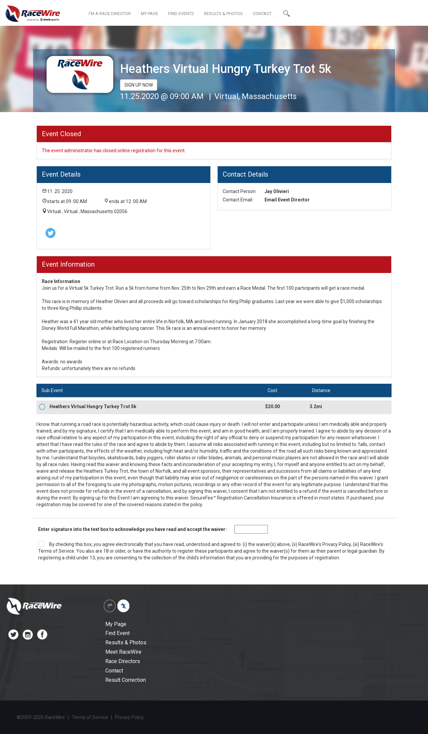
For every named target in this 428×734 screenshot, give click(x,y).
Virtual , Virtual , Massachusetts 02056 (87, 211)
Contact (114, 670)
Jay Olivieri (276, 191)
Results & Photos (125, 642)
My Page (115, 624)
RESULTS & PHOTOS (223, 13)
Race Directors (122, 661)
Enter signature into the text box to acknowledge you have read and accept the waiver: (132, 529)
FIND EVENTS (181, 13)
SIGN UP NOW (138, 85)
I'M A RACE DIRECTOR (110, 13)
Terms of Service (56, 551)
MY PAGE (149, 13)
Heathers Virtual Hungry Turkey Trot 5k (92, 406)
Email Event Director (287, 199)
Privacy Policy (336, 544)
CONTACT (262, 13)
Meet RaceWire (123, 652)
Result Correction (125, 680)
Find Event (117, 633)
